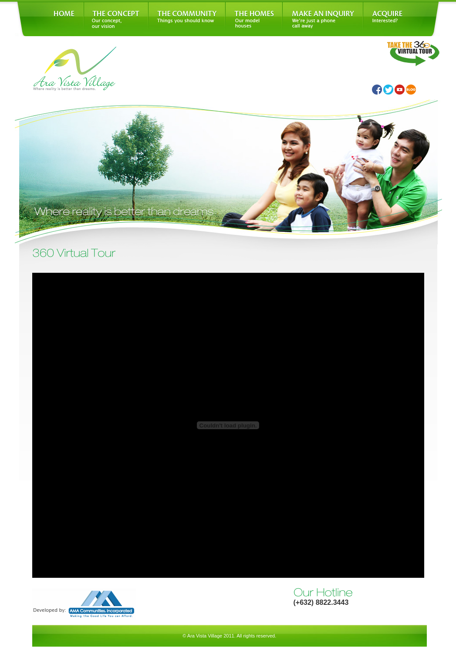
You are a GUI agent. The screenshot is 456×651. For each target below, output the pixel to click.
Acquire (402, 19)
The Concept (116, 19)
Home (49, 19)
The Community (186, 19)
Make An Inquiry (322, 19)
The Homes (253, 19)
